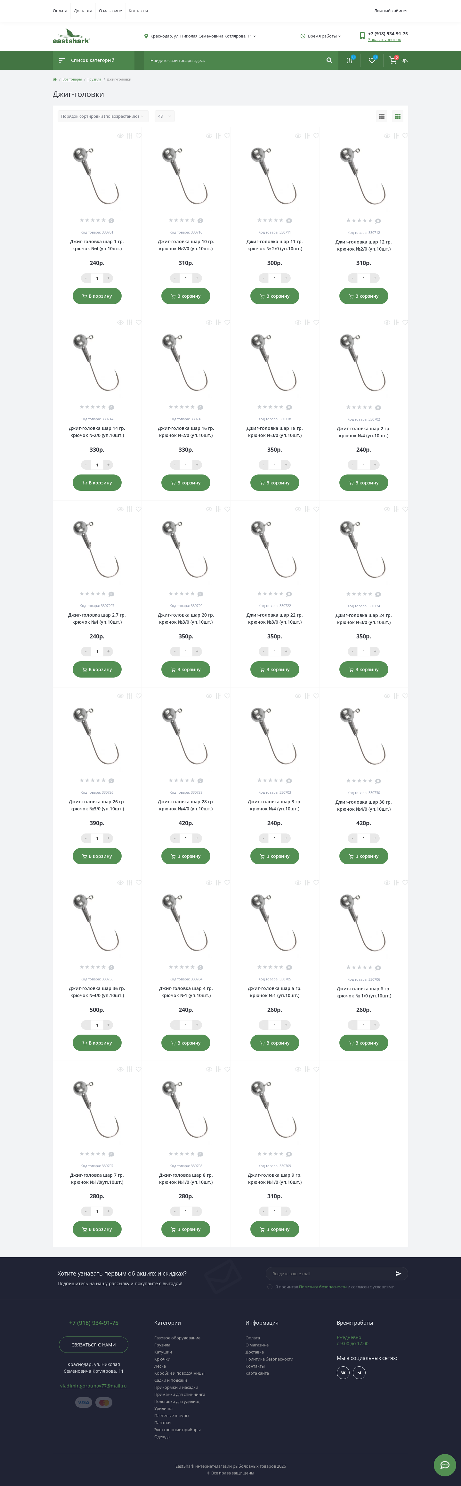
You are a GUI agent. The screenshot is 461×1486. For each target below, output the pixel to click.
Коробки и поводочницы (179, 1373)
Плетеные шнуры (171, 1415)
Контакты (138, 10)
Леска (160, 1366)
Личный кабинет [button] (391, 10)
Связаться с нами (93, 1345)
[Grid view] (397, 116)
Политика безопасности (323, 1287)
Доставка (83, 10)
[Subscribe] (398, 1273)
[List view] (381, 116)
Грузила (94, 79)
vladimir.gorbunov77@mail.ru (93, 1386)
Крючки (162, 1359)
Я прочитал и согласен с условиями (334, 1286)
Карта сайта (257, 1373)
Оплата (60, 10)
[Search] (329, 60)
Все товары (72, 79)
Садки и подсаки (170, 1380)
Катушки (163, 1352)
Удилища (163, 1408)
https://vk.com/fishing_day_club (343, 1373)
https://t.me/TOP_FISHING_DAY (359, 1373)
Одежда (162, 1436)
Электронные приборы (177, 1429)
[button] (388, 33)
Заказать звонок (384, 39)
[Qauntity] (97, 278)
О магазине (110, 10)
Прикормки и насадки (176, 1387)
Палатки (162, 1422)
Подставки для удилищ (176, 1401)
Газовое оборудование (177, 1338)
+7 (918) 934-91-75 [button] (93, 1323)
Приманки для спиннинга (179, 1394)
